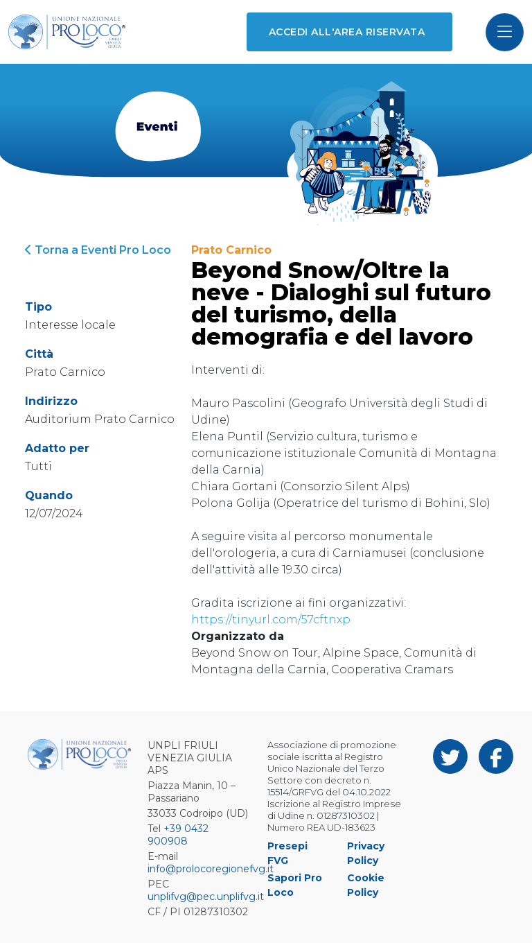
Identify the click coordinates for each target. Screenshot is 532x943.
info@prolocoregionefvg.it (211, 869)
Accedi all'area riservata (347, 32)
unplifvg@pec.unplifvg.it (206, 896)
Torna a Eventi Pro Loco (98, 250)
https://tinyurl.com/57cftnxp (271, 619)
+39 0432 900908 (178, 834)
